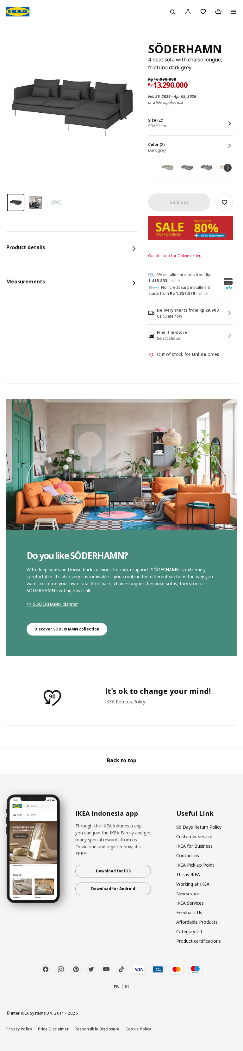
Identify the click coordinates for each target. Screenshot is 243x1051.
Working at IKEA (192, 884)
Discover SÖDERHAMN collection (66, 629)
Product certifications (198, 941)
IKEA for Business (194, 846)
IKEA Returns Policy (125, 702)
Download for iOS (113, 871)
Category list (189, 931)
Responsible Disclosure (97, 1028)
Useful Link (195, 813)
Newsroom (187, 893)
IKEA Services (190, 903)
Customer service (194, 836)
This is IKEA (188, 874)
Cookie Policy (138, 1028)
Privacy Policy (19, 1028)
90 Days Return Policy (198, 827)
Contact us (187, 855)
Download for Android (113, 888)
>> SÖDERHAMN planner (52, 604)
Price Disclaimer (53, 1028)
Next (228, 168)
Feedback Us (189, 912)
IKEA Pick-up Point (195, 865)
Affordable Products (197, 922)
